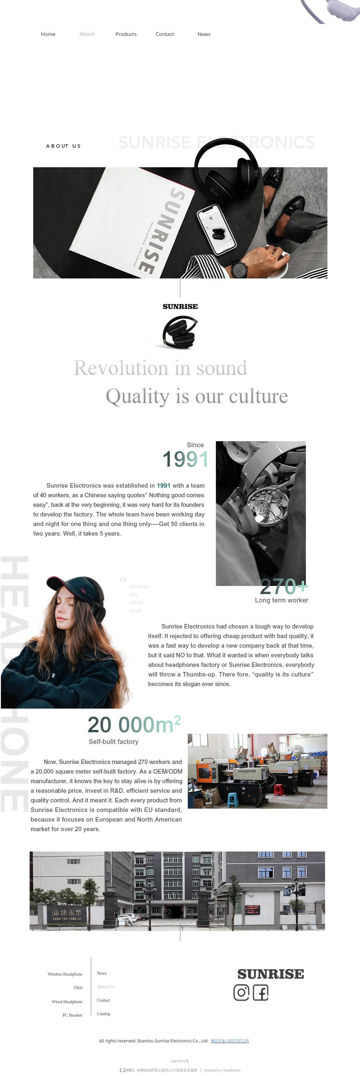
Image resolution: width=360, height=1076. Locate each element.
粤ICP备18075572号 (230, 1041)
